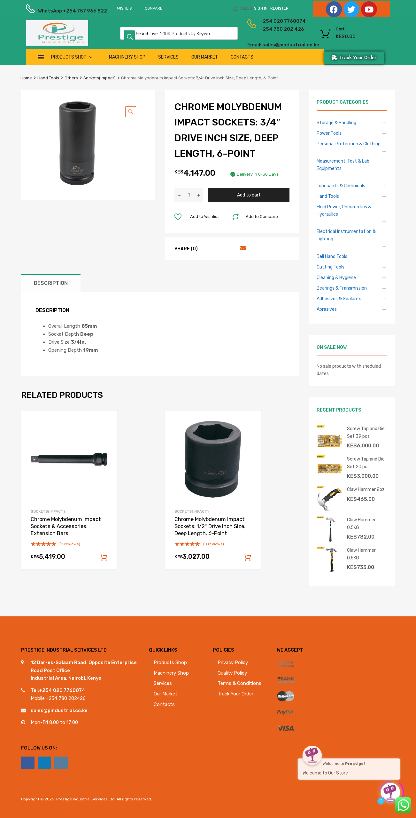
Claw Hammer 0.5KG (361, 523)
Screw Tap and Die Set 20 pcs (366, 462)
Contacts (242, 57)
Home (26, 78)
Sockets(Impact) (99, 78)
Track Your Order (235, 694)
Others (71, 78)
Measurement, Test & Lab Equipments (343, 164)
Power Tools (329, 133)
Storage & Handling (336, 122)
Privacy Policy (233, 662)
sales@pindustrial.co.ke (59, 710)
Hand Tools (48, 78)
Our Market (204, 57)
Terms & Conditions (239, 683)
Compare (153, 8)
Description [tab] (51, 283)
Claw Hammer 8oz (366, 489)
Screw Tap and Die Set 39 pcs (366, 432)
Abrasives (327, 309)
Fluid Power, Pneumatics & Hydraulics (344, 210)
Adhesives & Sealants (339, 298)
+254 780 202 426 (272, 29)
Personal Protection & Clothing (349, 143)
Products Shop (72, 57)
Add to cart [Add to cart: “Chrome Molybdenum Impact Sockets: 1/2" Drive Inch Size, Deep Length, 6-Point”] (247, 557)
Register (279, 8)
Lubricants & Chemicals (341, 185)
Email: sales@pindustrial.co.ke (266, 45)
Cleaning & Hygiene (336, 277)
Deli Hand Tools (332, 256)
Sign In (260, 8)
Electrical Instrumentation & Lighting (346, 235)
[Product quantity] (189, 195)
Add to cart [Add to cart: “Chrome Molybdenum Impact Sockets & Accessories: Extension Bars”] (103, 557)
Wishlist (125, 8)
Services (168, 57)
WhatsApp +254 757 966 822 (53, 11)
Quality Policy (232, 673)
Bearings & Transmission (342, 288)
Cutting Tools (330, 266)
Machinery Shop (127, 57)
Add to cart (249, 194)
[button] (130, 111)
